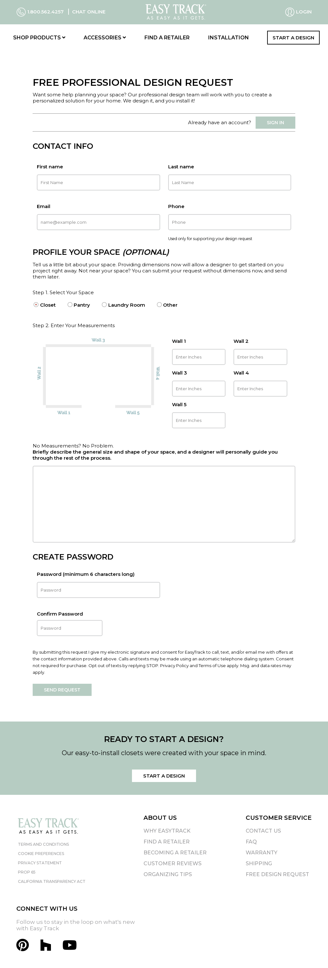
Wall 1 (179, 341)
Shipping (259, 863)
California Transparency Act (52, 881)
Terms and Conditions (43, 844)
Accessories (105, 38)
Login (298, 12)
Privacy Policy (174, 665)
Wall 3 (179, 373)
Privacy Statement (40, 862)
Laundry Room (126, 305)
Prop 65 (27, 872)
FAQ (251, 842)
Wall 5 (179, 404)
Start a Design (293, 38)
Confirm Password (69, 623)
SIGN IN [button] (275, 122)
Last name (181, 167)
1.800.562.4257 (40, 12)
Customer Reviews (172, 863)
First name (50, 167)
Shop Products (39, 38)
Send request (62, 690)
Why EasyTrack (167, 831)
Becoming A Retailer (175, 853)
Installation (228, 38)
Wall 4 (241, 373)
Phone (176, 206)
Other (170, 305)
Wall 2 (241, 341)
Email (43, 206)
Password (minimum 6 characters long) (86, 574)
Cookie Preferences (41, 853)
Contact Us (263, 831)
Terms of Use (212, 665)
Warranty (261, 853)
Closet (48, 305)
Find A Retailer (167, 842)
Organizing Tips (168, 874)
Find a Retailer (167, 38)
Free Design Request (277, 874)
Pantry (82, 305)
